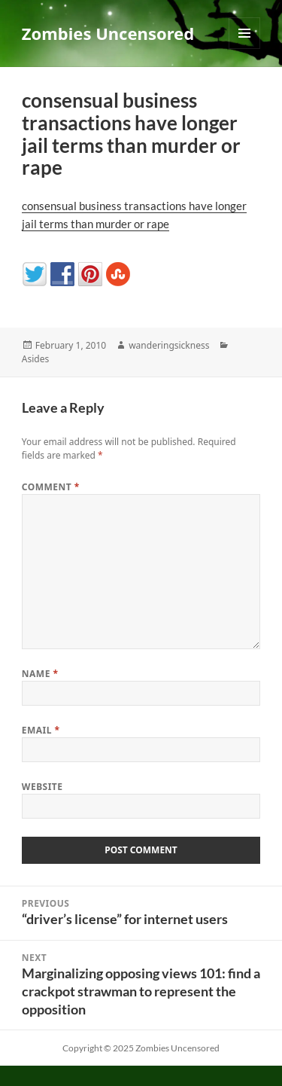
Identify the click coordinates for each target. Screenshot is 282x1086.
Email (41, 730)
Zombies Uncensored (108, 33)
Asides (35, 358)
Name (40, 673)
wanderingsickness (169, 345)
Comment (51, 486)
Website (42, 786)
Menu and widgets (244, 48)
